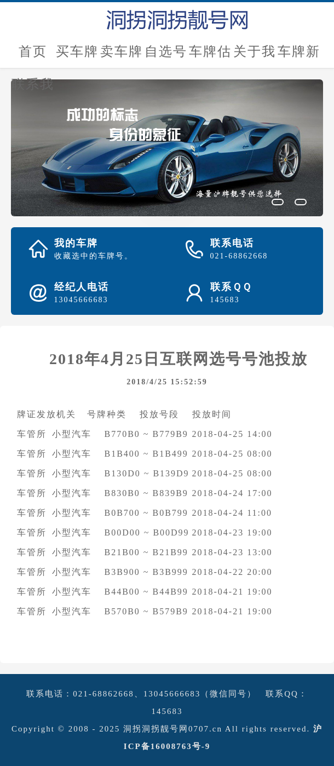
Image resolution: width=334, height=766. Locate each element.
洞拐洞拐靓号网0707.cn (172, 728)
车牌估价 (210, 56)
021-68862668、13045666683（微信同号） (164, 693)
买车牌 (77, 51)
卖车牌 (121, 51)
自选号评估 (166, 56)
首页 (33, 51)
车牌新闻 (299, 56)
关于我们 (254, 56)
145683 (167, 711)
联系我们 (32, 89)
